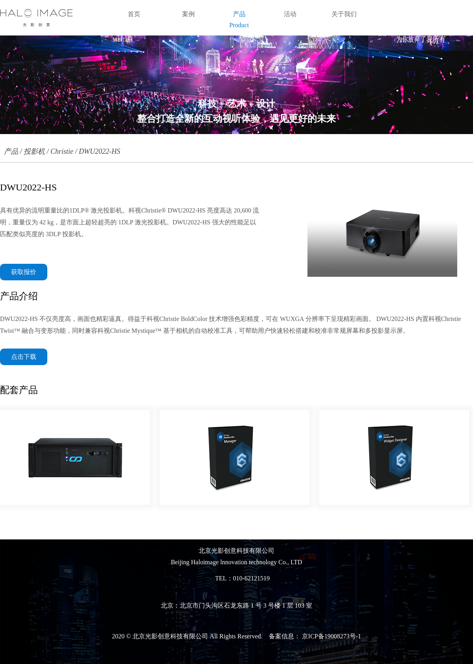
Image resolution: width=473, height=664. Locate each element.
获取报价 (23, 272)
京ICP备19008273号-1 (330, 636)
